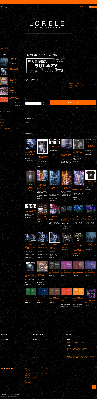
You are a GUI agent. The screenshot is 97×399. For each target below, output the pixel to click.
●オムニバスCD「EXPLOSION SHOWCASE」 (12, 89)
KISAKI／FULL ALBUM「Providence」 (78, 188)
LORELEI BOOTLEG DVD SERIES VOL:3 (78, 272)
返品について (79, 107)
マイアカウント (45, 368)
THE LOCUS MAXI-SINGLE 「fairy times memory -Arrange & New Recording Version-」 (66, 154)
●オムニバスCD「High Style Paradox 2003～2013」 (13, 69)
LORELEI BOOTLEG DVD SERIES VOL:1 (54, 272)
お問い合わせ (58, 41)
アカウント (84, 6)
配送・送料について (30, 373)
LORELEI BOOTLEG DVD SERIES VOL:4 (90, 272)
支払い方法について (30, 371)
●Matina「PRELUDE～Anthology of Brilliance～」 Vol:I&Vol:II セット (66, 218)
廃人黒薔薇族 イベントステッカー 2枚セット (90, 146)
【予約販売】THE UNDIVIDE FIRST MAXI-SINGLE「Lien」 (30, 153)
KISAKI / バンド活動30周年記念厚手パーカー (30, 211)
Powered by (9, 396)
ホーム (37, 41)
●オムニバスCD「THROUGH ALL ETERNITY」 (12, 79)
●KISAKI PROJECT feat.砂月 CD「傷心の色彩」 (14, 60)
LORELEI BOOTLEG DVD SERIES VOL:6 (42, 299)
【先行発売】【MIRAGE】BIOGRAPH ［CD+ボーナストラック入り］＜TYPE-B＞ (54, 246)
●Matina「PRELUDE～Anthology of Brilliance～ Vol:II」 (78, 218)
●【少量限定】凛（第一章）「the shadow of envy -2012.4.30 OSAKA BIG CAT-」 (78, 251)
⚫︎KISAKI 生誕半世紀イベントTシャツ (54, 147)
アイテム (92, 6)
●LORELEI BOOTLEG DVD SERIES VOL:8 (14, 99)
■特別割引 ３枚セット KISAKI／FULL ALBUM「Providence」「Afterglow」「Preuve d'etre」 (42, 185)
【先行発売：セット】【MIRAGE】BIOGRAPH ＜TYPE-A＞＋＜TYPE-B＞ (30, 246)
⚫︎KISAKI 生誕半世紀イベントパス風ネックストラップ (42, 158)
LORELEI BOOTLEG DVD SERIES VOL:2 (66, 272)
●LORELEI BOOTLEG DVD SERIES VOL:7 (54, 299)
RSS (26, 382)
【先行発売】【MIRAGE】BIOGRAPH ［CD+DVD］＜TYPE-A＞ (42, 246)
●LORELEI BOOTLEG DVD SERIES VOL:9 (78, 299)
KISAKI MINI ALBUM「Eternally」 (29, 188)
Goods (6, 48)
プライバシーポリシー (30, 380)
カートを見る (44, 371)
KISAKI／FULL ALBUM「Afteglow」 (65, 188)
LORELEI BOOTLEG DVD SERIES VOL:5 (30, 299)
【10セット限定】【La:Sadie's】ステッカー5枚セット (42, 218)
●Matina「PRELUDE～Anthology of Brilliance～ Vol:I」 (90, 218)
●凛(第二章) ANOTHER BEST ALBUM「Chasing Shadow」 (66, 246)
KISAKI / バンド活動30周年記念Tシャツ (90, 182)
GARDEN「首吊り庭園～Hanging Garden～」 (90, 302)
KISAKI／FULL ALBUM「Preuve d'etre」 (53, 189)
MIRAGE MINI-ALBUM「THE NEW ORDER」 (53, 218)
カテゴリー (46, 41)
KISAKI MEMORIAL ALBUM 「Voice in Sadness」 (78, 153)
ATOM (29, 382)
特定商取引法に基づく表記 (89, 107)
